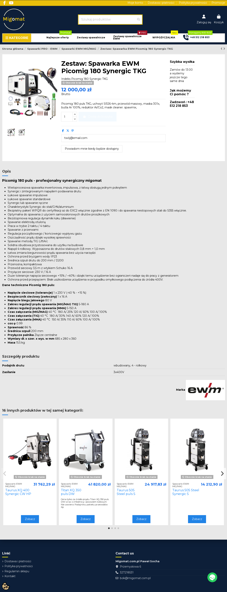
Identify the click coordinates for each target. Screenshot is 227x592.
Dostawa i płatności (161, 2)
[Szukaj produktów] (138, 19)
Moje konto (136, 2)
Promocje (218, 2)
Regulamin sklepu (17, 571)
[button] (58, 37)
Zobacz (30, 519)
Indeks (66, 79)
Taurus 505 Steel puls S (126, 492)
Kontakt (10, 576)
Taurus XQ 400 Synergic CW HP (18, 492)
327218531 (127, 572)
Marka (180, 389)
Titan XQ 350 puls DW (71, 492)
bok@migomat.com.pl (135, 578)
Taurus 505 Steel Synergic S (185, 492)
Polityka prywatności (193, 2)
